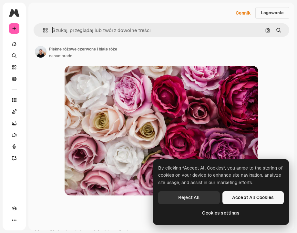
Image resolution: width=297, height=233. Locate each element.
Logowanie (272, 13)
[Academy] (14, 208)
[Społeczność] (14, 79)
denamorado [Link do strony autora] (60, 56)
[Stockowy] (14, 67)
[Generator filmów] (14, 135)
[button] (43, 30)
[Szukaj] (14, 55)
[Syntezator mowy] (14, 146)
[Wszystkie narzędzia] (14, 100)
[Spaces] (14, 111)
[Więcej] (14, 220)
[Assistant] (14, 158)
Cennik (243, 13)
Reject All (189, 197)
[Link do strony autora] (40, 52)
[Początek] (14, 44)
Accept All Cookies (253, 197)
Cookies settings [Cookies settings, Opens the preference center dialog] (221, 213)
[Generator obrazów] (14, 123)
